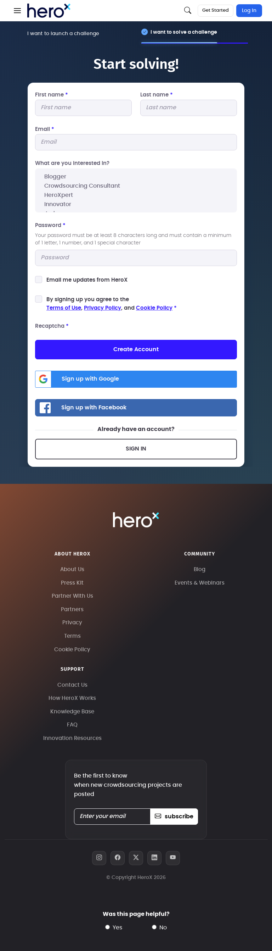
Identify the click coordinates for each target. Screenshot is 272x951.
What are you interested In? (72, 163)
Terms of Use (63, 308)
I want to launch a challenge (63, 33)
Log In (249, 10)
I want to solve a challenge (184, 32)
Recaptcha (52, 326)
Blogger (136, 176)
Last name (156, 95)
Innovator (136, 204)
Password (50, 225)
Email (44, 129)
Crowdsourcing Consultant (136, 185)
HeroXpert (136, 195)
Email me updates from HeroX (87, 280)
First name (51, 95)
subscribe (174, 816)
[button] (17, 11)
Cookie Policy (154, 308)
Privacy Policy (102, 308)
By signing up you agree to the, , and (111, 304)
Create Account (136, 349)
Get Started (215, 10)
